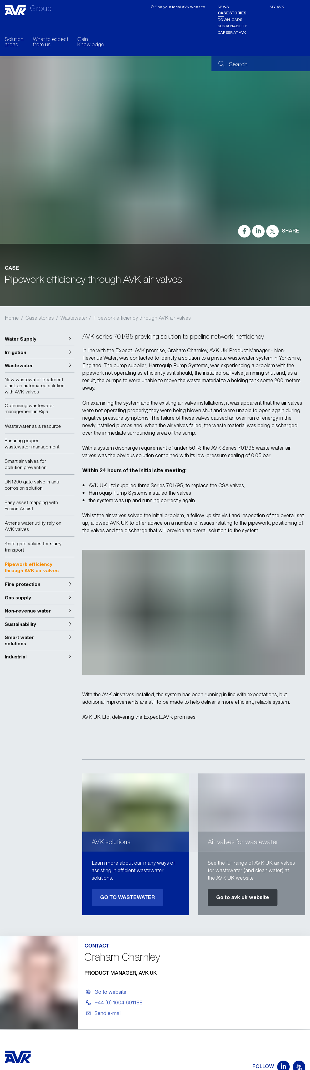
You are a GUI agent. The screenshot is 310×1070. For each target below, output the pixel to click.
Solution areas (14, 42)
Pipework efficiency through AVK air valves (142, 318)
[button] (39, 339)
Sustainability (232, 25)
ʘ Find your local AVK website (178, 6)
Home (12, 318)
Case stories (232, 13)
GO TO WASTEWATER (127, 897)
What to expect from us (50, 42)
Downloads (230, 19)
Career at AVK (232, 32)
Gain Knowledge (90, 42)
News (223, 6)
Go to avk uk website (242, 897)
